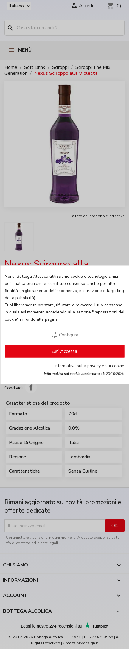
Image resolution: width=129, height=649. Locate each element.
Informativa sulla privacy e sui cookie (89, 366)
